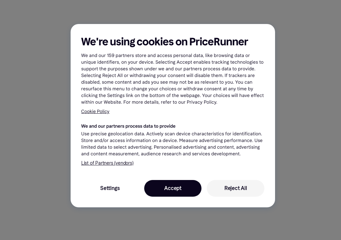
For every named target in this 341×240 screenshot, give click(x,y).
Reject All (235, 188)
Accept (172, 188)
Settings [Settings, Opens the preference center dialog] (110, 188)
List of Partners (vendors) (107, 163)
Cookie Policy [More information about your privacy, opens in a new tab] (95, 111)
